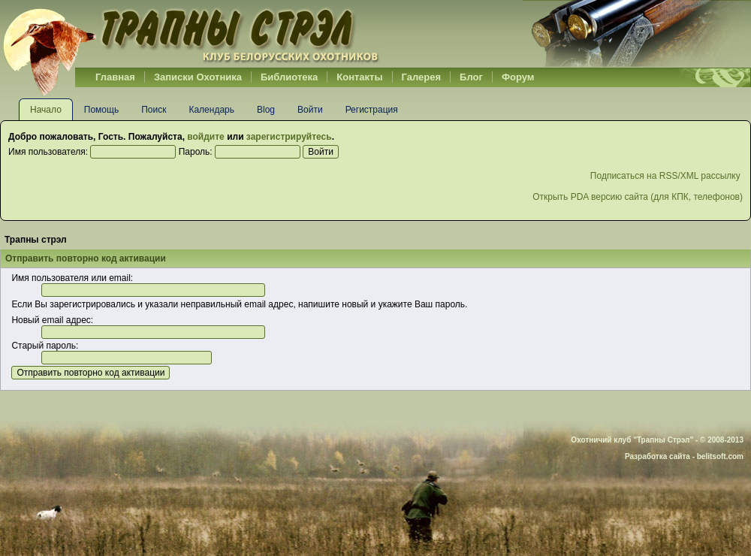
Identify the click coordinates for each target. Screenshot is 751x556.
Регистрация (371, 109)
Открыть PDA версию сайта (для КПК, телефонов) (637, 197)
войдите (205, 136)
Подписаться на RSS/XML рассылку (666, 176)
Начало (46, 109)
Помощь (101, 109)
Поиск (153, 109)
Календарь (211, 109)
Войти (310, 109)
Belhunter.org (191, 34)
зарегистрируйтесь (289, 136)
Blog (266, 109)
